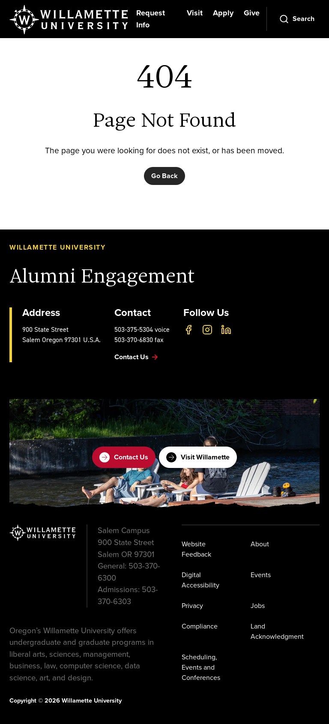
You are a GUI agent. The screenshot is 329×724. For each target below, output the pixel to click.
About (260, 544)
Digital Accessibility (200, 580)
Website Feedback (196, 549)
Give (252, 12)
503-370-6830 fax (139, 339)
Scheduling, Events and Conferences (201, 667)
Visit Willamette (198, 457)
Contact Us (123, 457)
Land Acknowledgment (277, 631)
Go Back (164, 176)
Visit (195, 12)
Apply (223, 12)
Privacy (192, 606)
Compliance (200, 626)
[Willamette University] (69, 20)
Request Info (150, 18)
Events (261, 575)
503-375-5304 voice (142, 329)
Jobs (258, 606)
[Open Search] (297, 19)
